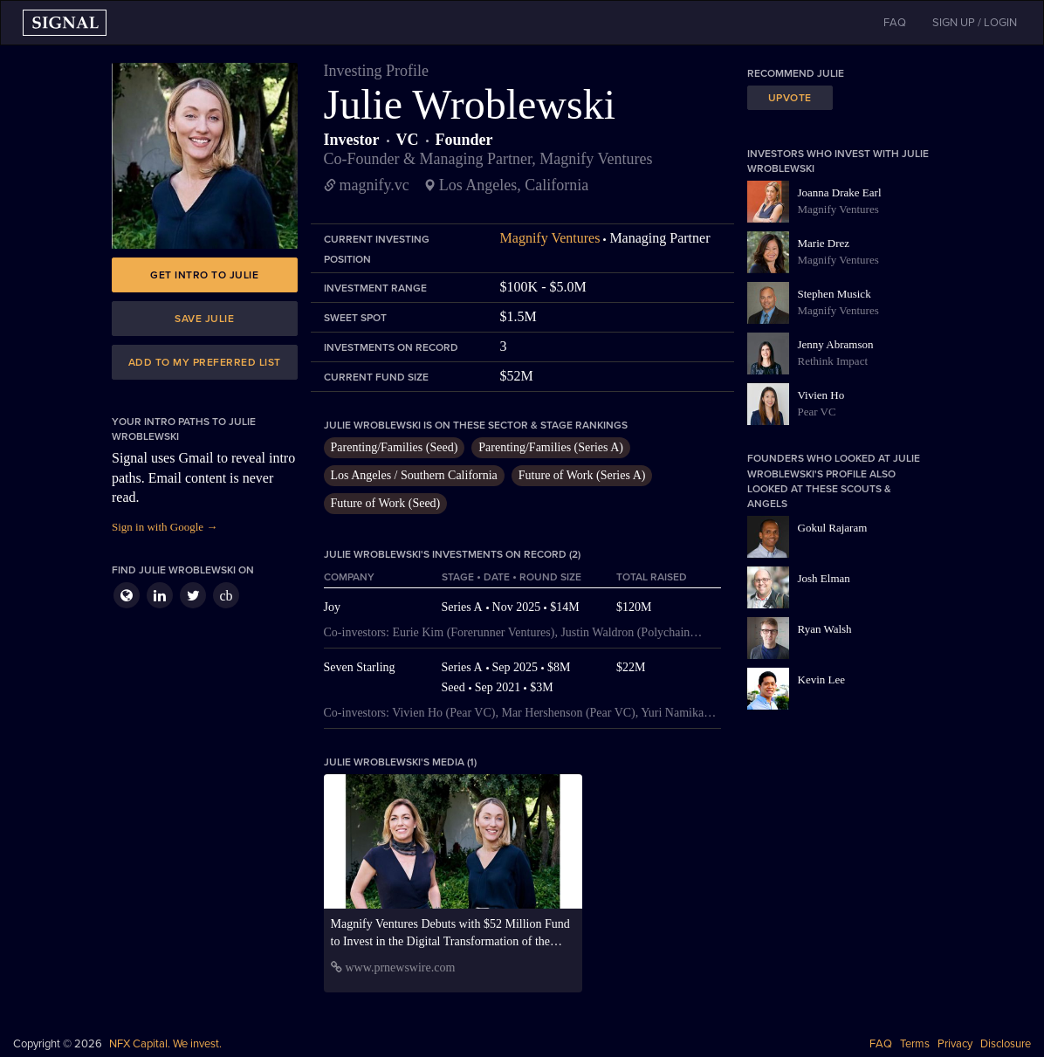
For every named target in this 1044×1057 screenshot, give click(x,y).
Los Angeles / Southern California (414, 475)
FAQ (880, 1044)
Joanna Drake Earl (840, 192)
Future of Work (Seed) (386, 503)
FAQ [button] (894, 23)
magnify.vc (374, 185)
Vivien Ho (821, 395)
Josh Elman (824, 578)
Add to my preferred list (204, 362)
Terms (915, 1044)
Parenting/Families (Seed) (394, 447)
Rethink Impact (833, 360)
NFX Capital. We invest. (165, 1044)
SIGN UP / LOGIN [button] (974, 23)
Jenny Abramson (836, 344)
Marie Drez (824, 243)
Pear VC (817, 411)
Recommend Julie (795, 73)
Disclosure (1005, 1044)
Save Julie (204, 318)
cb (225, 595)
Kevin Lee (822, 679)
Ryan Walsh (825, 628)
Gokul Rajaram (833, 527)
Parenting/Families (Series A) (550, 447)
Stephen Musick (834, 293)
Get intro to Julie (204, 275)
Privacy (955, 1044)
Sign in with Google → (164, 526)
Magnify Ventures (550, 237)
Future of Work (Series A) (582, 475)
